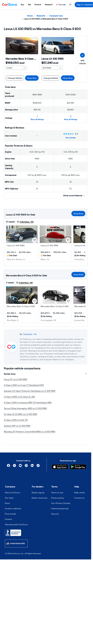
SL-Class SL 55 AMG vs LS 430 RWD (20, 414)
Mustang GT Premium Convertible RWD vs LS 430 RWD (29, 431)
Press (7, 498)
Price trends (10, 508)
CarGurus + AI (29, 334)
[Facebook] (8, 461)
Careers (8, 514)
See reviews (70, 138)
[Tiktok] (38, 461)
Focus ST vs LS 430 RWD (15, 379)
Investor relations (13, 503)
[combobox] (16, 538)
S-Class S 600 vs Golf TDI (16, 420)
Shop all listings (37, 119)
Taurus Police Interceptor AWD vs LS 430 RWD (25, 408)
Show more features (74, 195)
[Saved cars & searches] (70, 4)
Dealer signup (38, 487)
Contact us (79, 492)
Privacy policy (57, 492)
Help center (79, 487)
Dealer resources (39, 492)
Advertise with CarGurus (16, 519)
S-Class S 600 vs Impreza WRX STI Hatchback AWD (27, 402)
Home (30, 16)
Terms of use (57, 487)
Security (55, 508)
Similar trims (45, 374)
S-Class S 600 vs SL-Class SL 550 (19, 397)
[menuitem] (22, 4)
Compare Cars (56, 16)
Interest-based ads (59, 503)
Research (41, 16)
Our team (9, 492)
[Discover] (61, 4)
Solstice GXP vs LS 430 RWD (17, 426)
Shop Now (32, 78)
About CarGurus (12, 487)
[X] (14, 461)
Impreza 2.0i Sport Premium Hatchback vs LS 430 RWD (29, 391)
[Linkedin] (32, 461)
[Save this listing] (34, 240)
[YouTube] (20, 461)
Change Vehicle (14, 78)
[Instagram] (26, 461)
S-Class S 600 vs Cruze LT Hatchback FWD (24, 385)
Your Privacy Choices (60, 498)
